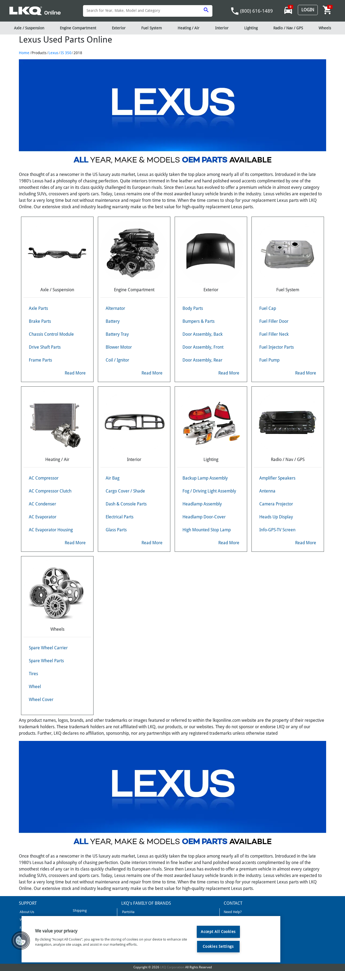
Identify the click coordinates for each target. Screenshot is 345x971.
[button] (20, 940)
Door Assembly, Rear (202, 360)
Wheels (325, 28)
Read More (75, 373)
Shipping (79, 910)
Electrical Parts (119, 516)
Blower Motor (119, 347)
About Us (26, 912)
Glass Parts (116, 529)
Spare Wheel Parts (46, 660)
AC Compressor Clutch (50, 491)
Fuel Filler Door (273, 321)
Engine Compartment (78, 28)
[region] (151, 939)
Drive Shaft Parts (45, 347)
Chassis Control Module (51, 334)
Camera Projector (276, 504)
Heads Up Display (276, 516)
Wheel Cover (41, 699)
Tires (33, 673)
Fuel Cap (267, 308)
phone (235, 11)
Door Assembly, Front (202, 347)
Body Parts (192, 308)
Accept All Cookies (218, 932)
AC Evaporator (42, 516)
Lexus (53, 53)
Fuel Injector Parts (276, 347)
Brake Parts (40, 321)
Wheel (35, 686)
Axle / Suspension (29, 28)
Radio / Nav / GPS (288, 28)
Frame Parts (40, 360)
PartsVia (127, 912)
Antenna (267, 491)
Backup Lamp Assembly (205, 478)
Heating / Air (188, 28)
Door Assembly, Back (202, 334)
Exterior (119, 28)
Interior (222, 28)
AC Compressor (43, 478)
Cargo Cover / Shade (125, 491)
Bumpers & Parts (198, 321)
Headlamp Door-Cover (204, 516)
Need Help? (233, 912)
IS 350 (66, 53)
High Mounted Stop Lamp (206, 529)
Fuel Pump (269, 360)
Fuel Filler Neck (274, 334)
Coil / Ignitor (117, 360)
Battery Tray (117, 334)
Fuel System (151, 28)
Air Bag (112, 478)
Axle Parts (38, 308)
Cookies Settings (218, 946)
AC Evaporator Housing (51, 529)
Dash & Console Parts (126, 504)
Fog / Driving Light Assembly (209, 491)
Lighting (251, 28)
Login (307, 9)
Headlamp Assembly (202, 504)
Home (24, 53)
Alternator (115, 308)
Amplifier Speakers (277, 478)
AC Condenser (42, 504)
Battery (113, 321)
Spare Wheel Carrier (48, 647)
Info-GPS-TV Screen (277, 529)
